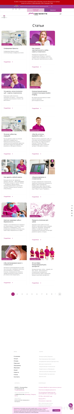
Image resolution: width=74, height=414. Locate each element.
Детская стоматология (45, 364)
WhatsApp (27, 394)
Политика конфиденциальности (47, 389)
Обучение (17, 367)
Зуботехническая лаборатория (47, 371)
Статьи (16, 374)
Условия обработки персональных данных (50, 387)
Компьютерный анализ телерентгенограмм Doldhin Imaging (41, 92)
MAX (52, 3)
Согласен (57, 410)
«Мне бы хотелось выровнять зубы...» (38, 135)
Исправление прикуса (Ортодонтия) (49, 361)
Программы (17, 365)
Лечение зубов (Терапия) (46, 356)
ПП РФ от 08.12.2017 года (45, 396)
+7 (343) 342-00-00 (35, 3)
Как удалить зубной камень (13, 177)
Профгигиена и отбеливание (46, 369)
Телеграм (47, 3)
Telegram (33, 394)
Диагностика (42, 376)
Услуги (16, 358)
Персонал (17, 363)
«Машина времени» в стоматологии (39, 178)
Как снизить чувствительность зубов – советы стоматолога (40, 50)
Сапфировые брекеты (11, 48)
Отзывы (16, 361)
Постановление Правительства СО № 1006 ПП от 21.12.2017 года (47, 393)
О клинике (17, 356)
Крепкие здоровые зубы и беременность (12, 221)
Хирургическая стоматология (47, 366)
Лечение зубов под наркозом (47, 374)
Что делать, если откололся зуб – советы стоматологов (13, 92)
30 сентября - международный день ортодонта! (39, 264)
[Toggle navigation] (13, 14)
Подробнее (14, 62)
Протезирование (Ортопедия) (47, 359)
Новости (16, 372)
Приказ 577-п (42, 398)
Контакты (17, 377)
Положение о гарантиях (45, 401)
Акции (15, 370)
